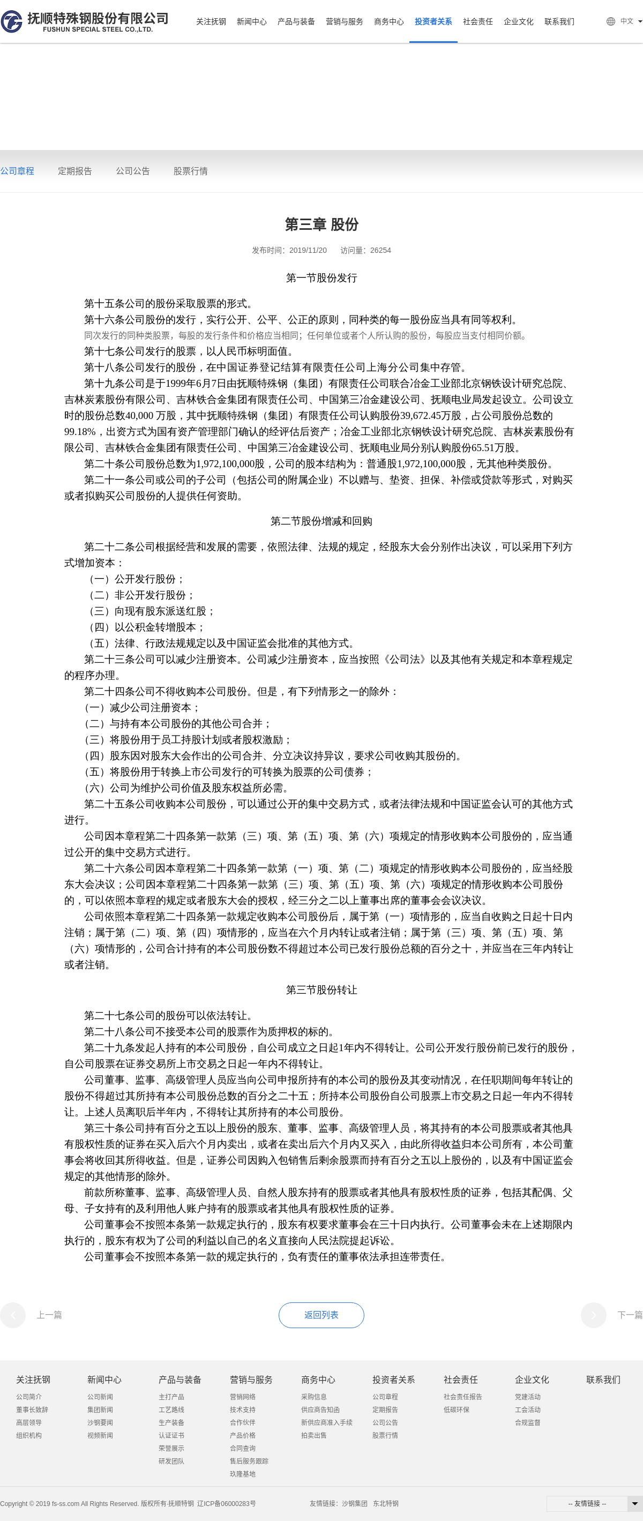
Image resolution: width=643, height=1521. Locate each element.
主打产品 (171, 1397)
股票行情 (191, 171)
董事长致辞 (32, 1410)
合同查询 (243, 1448)
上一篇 (49, 1315)
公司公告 (133, 171)
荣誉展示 (171, 1448)
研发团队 (171, 1461)
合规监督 (528, 1423)
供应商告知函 (320, 1410)
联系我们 (559, 21)
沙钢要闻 (100, 1423)
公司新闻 (100, 1397)
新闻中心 (252, 21)
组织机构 (29, 1436)
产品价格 (243, 1436)
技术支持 (243, 1410)
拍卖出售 (314, 1436)
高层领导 (29, 1423)
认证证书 (171, 1436)
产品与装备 (296, 21)
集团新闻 (100, 1410)
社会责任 (478, 21)
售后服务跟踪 (249, 1461)
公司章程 (17, 171)
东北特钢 (386, 1504)
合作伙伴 (243, 1423)
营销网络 (243, 1397)
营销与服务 (344, 21)
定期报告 (75, 171)
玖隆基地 (243, 1474)
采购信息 (314, 1397)
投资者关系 (433, 21)
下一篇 (630, 1315)
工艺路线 (171, 1410)
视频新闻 (100, 1436)
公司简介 (29, 1397)
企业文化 (519, 21)
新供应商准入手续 (327, 1423)
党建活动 (528, 1397)
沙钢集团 (355, 1504)
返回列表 (321, 1315)
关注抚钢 (211, 21)
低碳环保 (456, 1410)
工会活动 (528, 1410)
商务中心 (389, 21)
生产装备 (171, 1423)
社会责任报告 (463, 1397)
